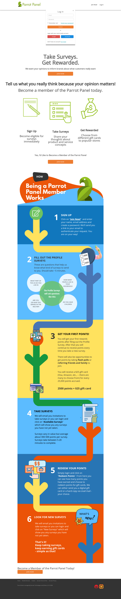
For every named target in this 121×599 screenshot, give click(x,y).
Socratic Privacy (52, 580)
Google (54, 36)
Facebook (67, 36)
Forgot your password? (67, 23)
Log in (101, 5)
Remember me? (53, 23)
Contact (33, 580)
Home (18, 580)
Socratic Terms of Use (42, 580)
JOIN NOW (60, 74)
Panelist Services (26, 580)
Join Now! (94, 5)
